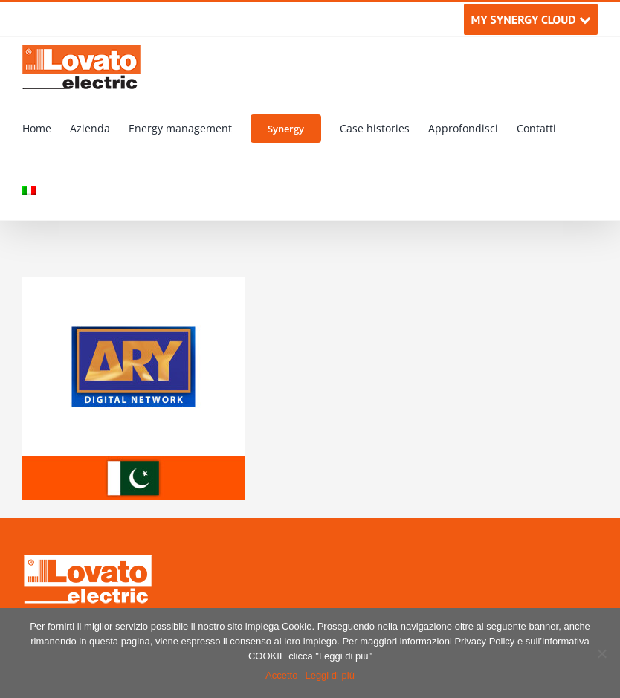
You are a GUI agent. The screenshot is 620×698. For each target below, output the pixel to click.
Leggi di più (330, 675)
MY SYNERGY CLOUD (530, 19)
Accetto (281, 675)
